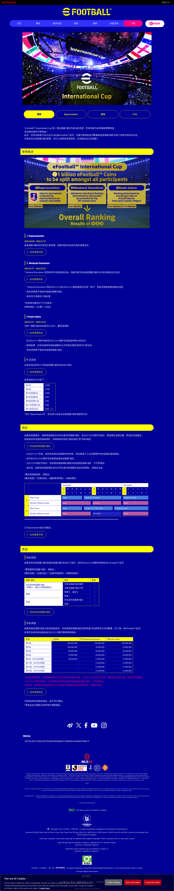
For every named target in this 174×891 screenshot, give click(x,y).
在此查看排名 (36, 279)
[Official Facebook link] (86, 725)
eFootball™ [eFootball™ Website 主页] (87, 12)
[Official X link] (78, 725)
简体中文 (165, 3)
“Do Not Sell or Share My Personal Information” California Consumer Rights (55, 741)
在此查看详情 (36, 251)
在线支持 (114, 23)
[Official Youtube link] (94, 725)
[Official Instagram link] (104, 725)
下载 (133, 23)
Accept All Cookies (152, 884)
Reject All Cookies (133, 884)
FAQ (135, 114)
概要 (39, 114)
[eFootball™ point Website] (154, 23)
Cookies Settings (113, 884)
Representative (71, 114)
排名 (103, 114)
